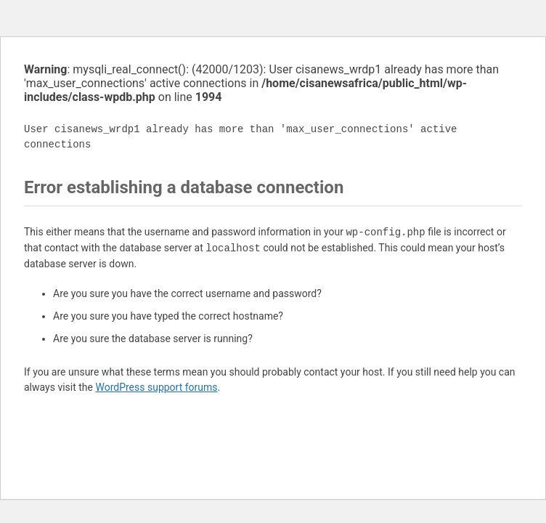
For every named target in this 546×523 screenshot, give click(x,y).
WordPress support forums (156, 387)
